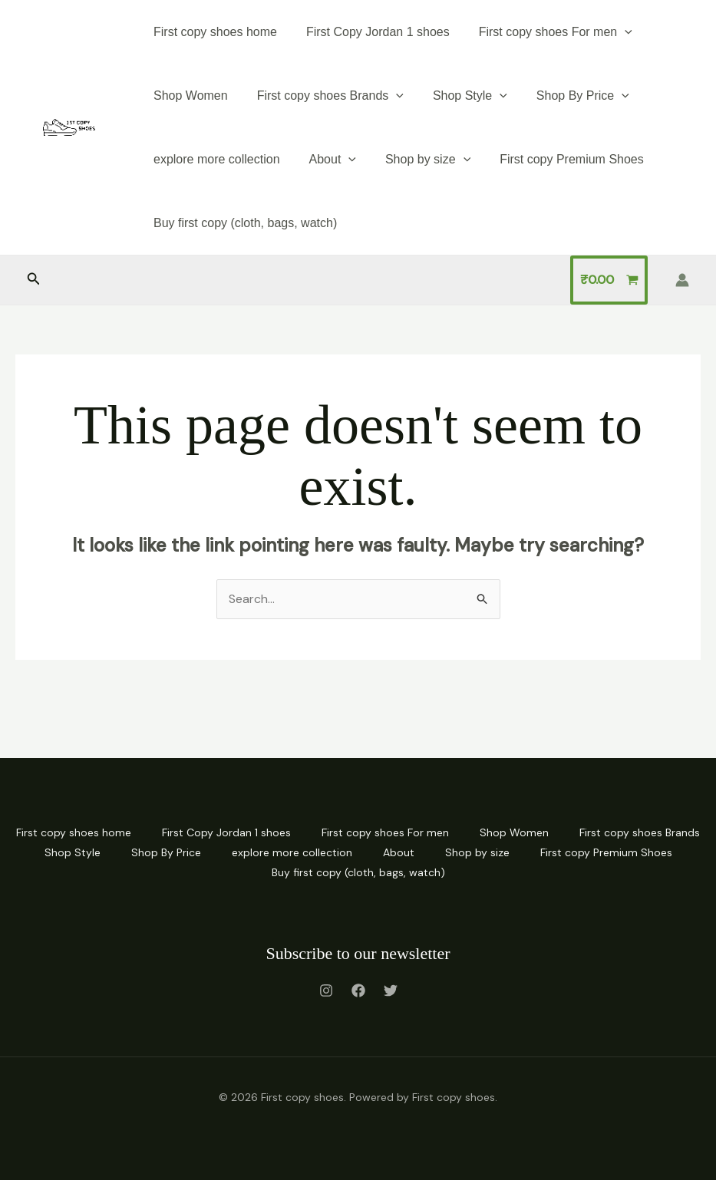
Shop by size (416, 159)
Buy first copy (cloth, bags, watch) (243, 222)
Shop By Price (566, 95)
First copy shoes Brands (323, 95)
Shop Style (458, 95)
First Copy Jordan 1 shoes (371, 31)
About (325, 159)
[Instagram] (326, 990)
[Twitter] (391, 990)
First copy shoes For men (544, 32)
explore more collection (214, 159)
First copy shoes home (213, 31)
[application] (613, 32)
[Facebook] (358, 990)
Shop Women (188, 95)
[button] (34, 279)
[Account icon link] (682, 280)
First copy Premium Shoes (555, 159)
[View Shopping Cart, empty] (609, 280)
